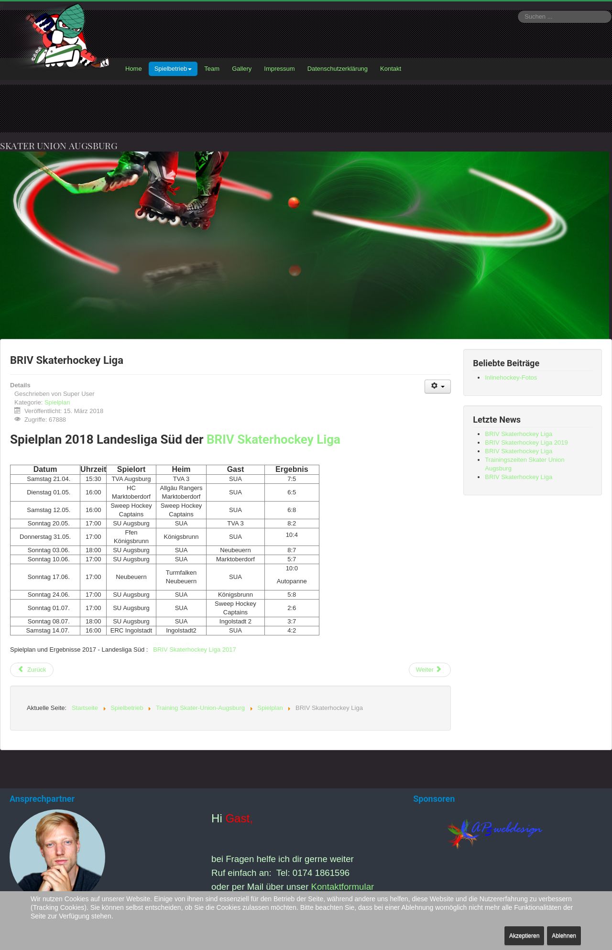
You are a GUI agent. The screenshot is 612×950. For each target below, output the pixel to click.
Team (211, 68)
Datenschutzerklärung (337, 68)
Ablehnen (564, 935)
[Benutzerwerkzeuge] (438, 386)
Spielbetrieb (173, 68)
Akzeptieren (524, 935)
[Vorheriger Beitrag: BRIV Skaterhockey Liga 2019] (32, 670)
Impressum (279, 68)
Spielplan (57, 402)
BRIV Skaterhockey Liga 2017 (194, 649)
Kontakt (390, 68)
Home (133, 68)
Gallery (241, 68)
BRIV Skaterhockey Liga (273, 439)
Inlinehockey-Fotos (511, 377)
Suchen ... (517, 10)
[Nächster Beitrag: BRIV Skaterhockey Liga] (430, 670)
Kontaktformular (342, 887)
